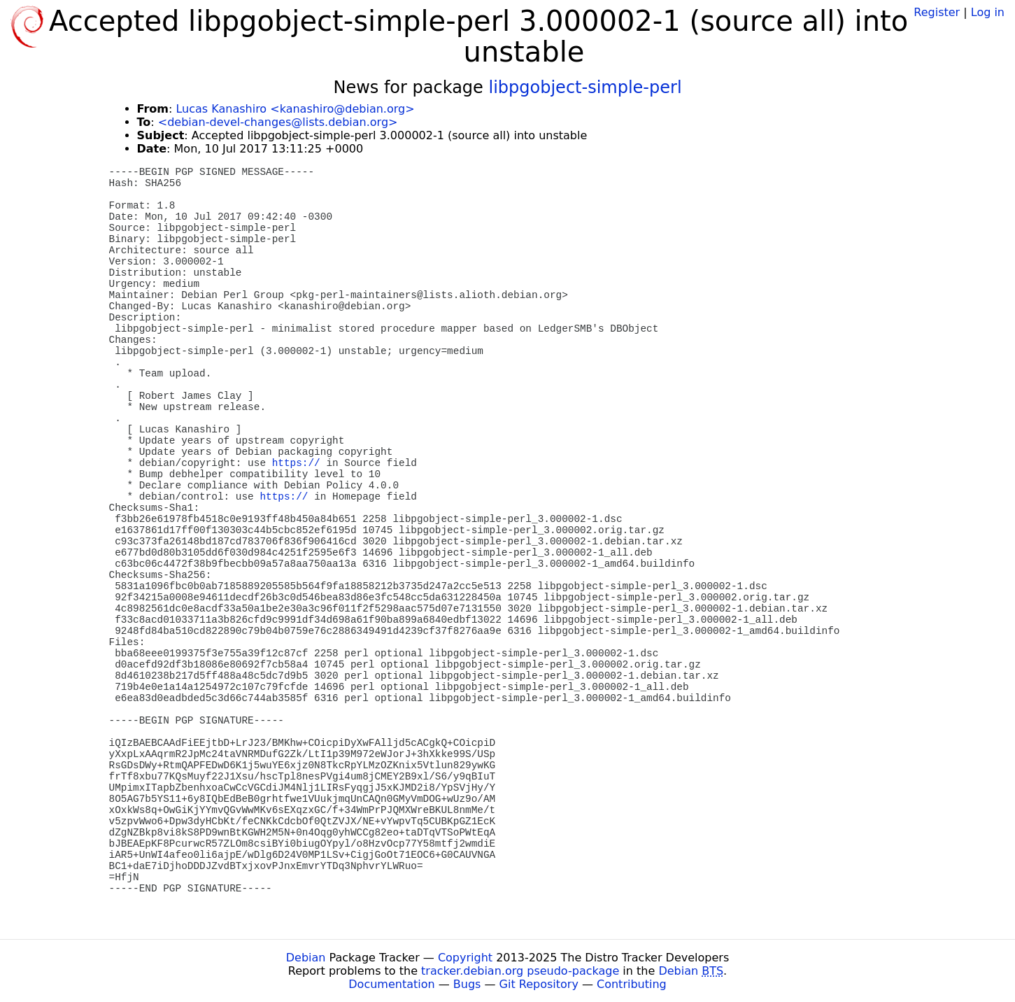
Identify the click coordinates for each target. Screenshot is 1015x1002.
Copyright (465, 957)
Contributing (632, 984)
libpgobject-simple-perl (584, 87)
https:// (296, 463)
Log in (988, 12)
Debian (306, 957)
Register (937, 12)
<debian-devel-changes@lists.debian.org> (278, 122)
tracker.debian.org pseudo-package (520, 971)
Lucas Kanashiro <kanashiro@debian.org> (295, 108)
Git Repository (539, 984)
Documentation (391, 984)
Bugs (467, 984)
